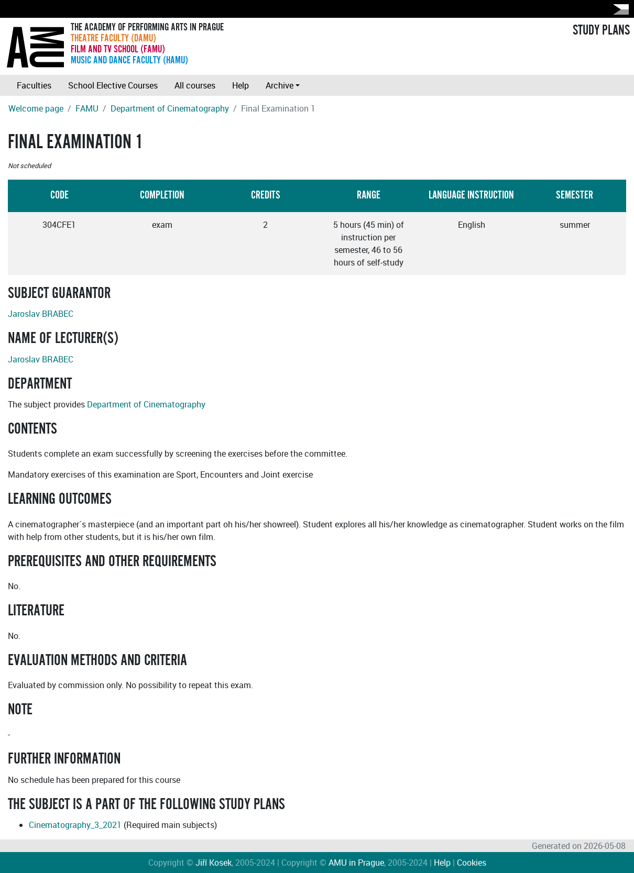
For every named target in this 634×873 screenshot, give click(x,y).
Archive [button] (279, 85)
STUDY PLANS (601, 30)
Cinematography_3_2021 (75, 825)
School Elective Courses (113, 85)
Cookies (471, 862)
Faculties (34, 85)
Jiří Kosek (213, 862)
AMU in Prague (356, 862)
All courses (194, 85)
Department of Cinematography (170, 108)
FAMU (87, 108)
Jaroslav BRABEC (40, 313)
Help (240, 85)
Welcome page (35, 108)
